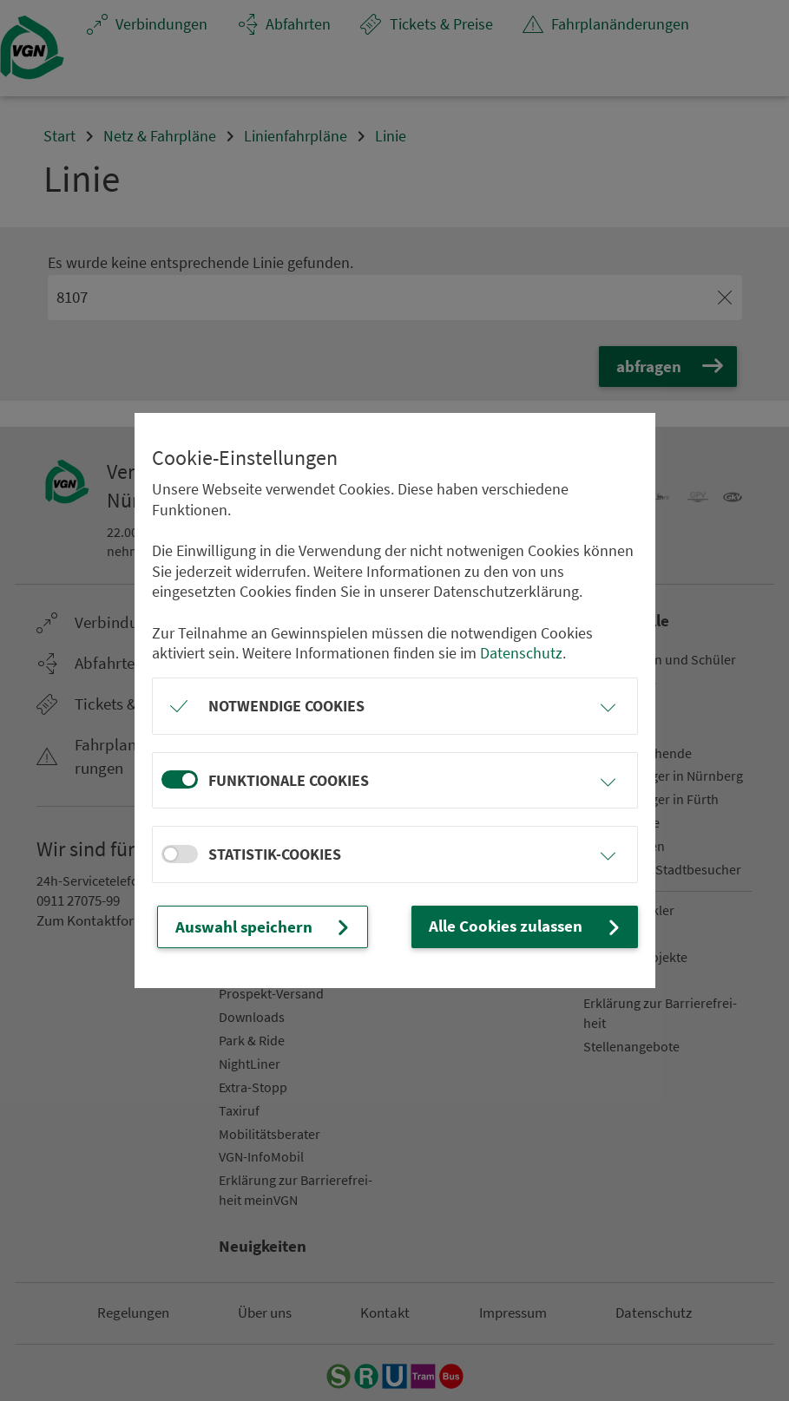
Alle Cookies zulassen (531, 926)
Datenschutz (521, 654)
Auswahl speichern (259, 926)
